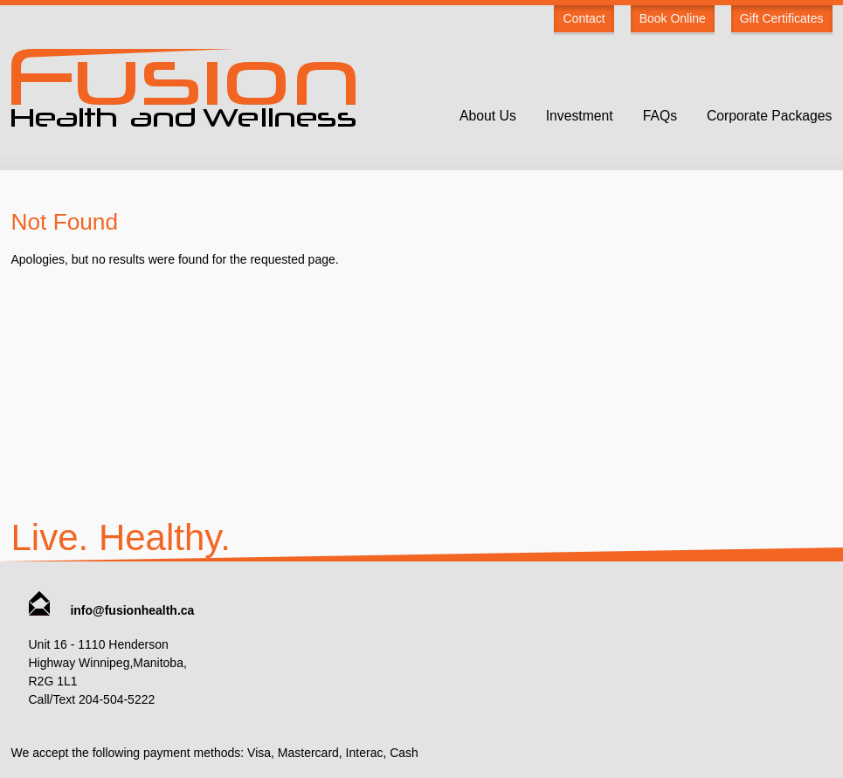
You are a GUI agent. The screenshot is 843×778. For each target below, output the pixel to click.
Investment (579, 115)
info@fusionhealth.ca (112, 610)
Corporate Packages (770, 115)
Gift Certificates (782, 18)
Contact (584, 18)
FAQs (660, 115)
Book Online (672, 18)
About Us (488, 115)
